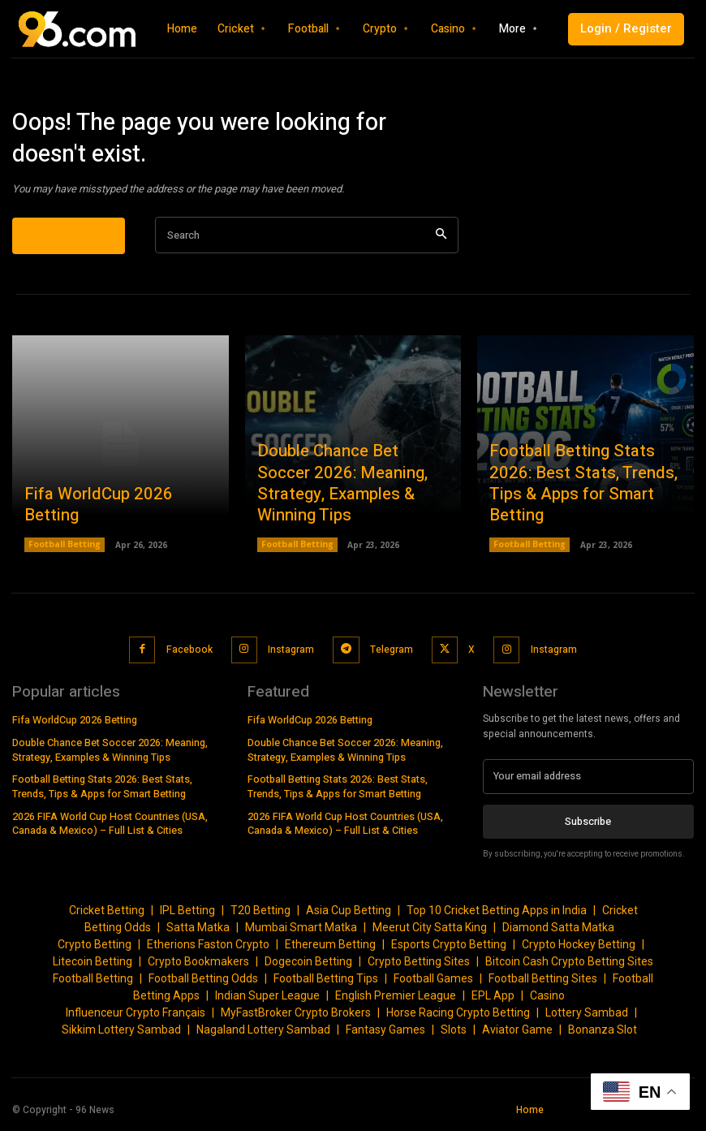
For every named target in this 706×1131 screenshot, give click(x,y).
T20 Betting (260, 915)
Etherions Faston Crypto (208, 949)
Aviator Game (517, 1034)
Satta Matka (198, 932)
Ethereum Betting (330, 949)
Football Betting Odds (203, 983)
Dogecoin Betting (308, 966)
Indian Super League (267, 1000)
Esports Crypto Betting (448, 949)
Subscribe (588, 825)
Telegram (389, 657)
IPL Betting (187, 915)
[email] (588, 782)
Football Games (433, 983)
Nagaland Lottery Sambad (263, 1034)
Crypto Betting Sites (419, 966)
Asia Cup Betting (348, 915)
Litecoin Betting (92, 966)
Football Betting (64, 556)
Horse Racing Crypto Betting (458, 1017)
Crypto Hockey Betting (578, 949)
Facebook (190, 657)
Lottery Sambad (586, 1017)
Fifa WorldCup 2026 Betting (113, 528)
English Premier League (395, 1000)
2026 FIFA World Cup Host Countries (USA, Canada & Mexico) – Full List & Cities (109, 825)
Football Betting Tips (325, 983)
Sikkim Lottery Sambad (121, 1034)
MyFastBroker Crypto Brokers (296, 1017)
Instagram (291, 657)
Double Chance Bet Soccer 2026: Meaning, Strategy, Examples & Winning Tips (345, 509)
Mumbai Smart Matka (301, 932)
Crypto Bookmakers (198, 966)
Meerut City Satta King (429, 932)
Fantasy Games (385, 1034)
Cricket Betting (106, 915)
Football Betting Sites (543, 983)
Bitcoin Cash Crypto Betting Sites (569, 966)
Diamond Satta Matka (558, 932)
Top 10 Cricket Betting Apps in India (497, 915)
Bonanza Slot (602, 1034)
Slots (454, 1034)
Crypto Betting (94, 949)
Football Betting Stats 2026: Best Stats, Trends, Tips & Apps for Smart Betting (579, 509)
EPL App (492, 1000)
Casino (547, 1000)
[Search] (441, 246)
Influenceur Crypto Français (135, 1017)
